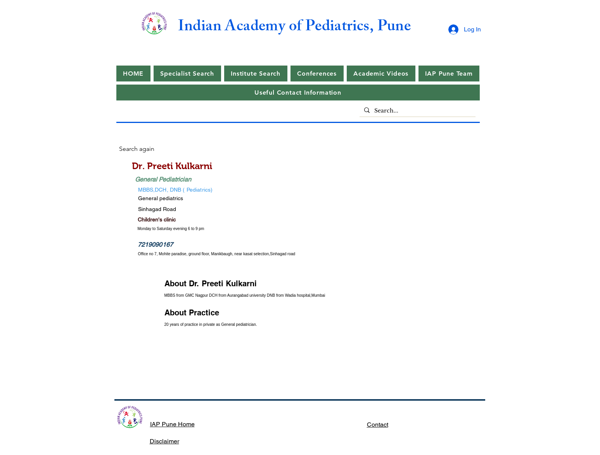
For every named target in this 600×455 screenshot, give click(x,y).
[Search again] (146, 149)
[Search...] (416, 111)
